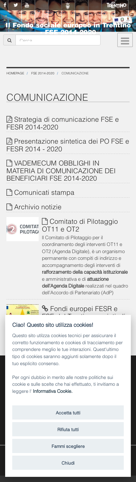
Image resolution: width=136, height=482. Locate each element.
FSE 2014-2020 (42, 73)
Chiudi (68, 462)
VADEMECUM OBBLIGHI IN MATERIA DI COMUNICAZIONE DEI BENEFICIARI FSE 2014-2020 (61, 170)
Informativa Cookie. (53, 391)
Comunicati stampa (44, 192)
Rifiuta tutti (68, 429)
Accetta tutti (68, 412)
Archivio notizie (38, 206)
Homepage (15, 73)
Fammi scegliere (68, 446)
